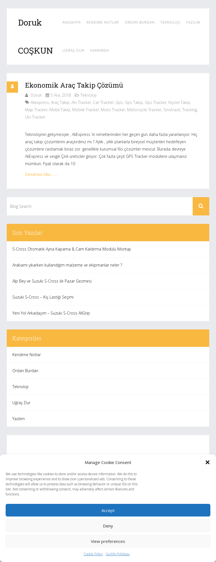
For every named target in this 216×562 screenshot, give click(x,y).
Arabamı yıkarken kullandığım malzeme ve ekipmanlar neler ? (67, 265)
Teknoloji (170, 22)
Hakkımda (99, 50)
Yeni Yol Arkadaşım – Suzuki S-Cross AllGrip (51, 313)
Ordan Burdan (140, 22)
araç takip (60, 102)
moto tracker (113, 109)
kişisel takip (179, 102)
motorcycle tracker (144, 109)
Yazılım (193, 22)
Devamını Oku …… (41, 174)
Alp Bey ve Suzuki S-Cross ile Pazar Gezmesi (52, 281)
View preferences (108, 541)
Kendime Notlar (102, 22)
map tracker (36, 109)
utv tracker (35, 117)
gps (119, 102)
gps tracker (155, 102)
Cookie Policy (93, 554)
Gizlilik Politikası (118, 554)
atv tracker (81, 102)
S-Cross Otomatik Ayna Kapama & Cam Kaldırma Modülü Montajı (71, 249)
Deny (108, 526)
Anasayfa (71, 22)
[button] (207, 462)
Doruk (36, 95)
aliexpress (40, 102)
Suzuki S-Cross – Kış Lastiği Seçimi (43, 297)
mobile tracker (85, 109)
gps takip (134, 102)
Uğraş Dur (73, 50)
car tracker (103, 102)
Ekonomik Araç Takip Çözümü (74, 85)
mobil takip (60, 109)
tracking (189, 109)
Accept (108, 510)
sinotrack (171, 109)
